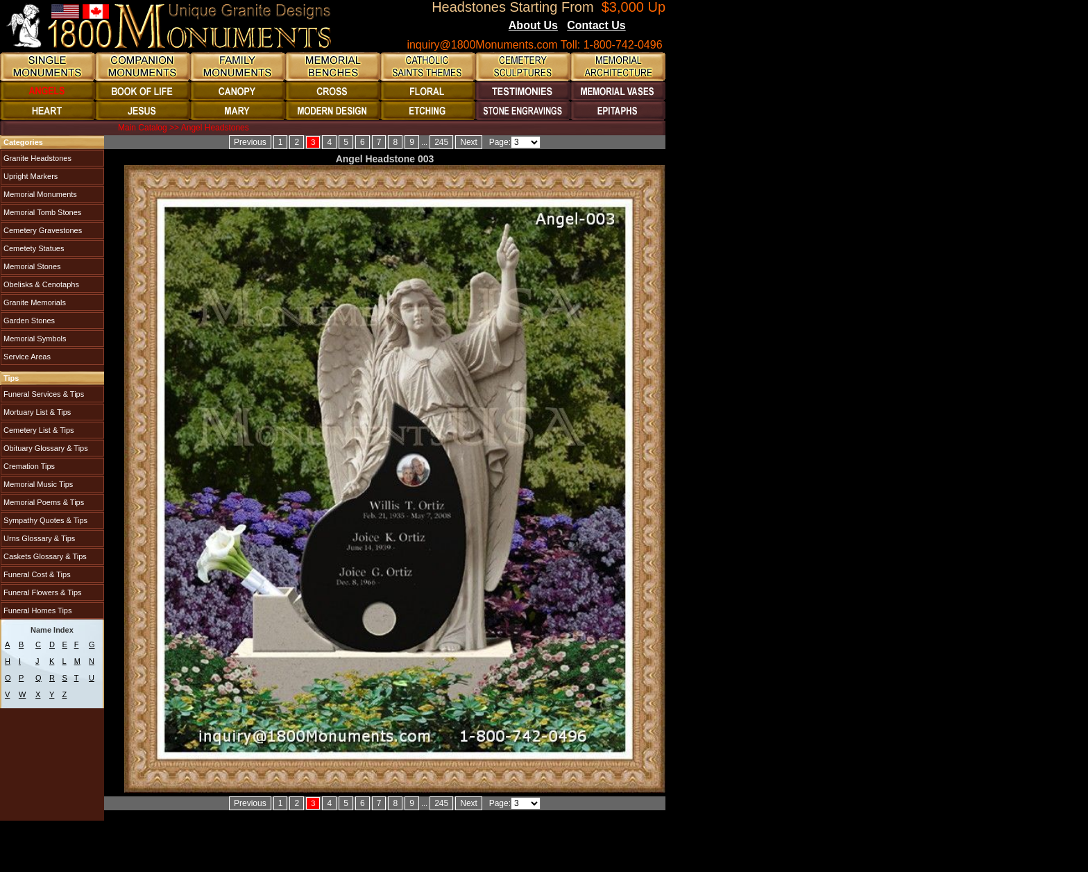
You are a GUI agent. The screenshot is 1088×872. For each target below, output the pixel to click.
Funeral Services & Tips (42, 394)
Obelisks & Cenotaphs (40, 284)
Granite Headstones (36, 158)
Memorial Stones (31, 266)
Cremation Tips (28, 466)
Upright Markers (29, 176)
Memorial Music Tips (37, 484)
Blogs (644, 26)
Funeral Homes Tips (36, 610)
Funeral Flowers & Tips (41, 592)
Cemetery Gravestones (41, 230)
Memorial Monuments (39, 194)
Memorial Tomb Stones (41, 212)
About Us (533, 25)
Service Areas (26, 356)
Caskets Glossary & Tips (44, 556)
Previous (250, 142)
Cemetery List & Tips (37, 430)
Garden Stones (28, 320)
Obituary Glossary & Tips (44, 448)
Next (468, 142)
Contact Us (596, 25)
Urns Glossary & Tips (38, 538)
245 (441, 142)
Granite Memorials (33, 302)
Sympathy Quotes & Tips (44, 520)
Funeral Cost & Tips (36, 574)
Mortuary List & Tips (36, 412)
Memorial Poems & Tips (42, 502)
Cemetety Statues (33, 248)
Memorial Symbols (34, 338)
